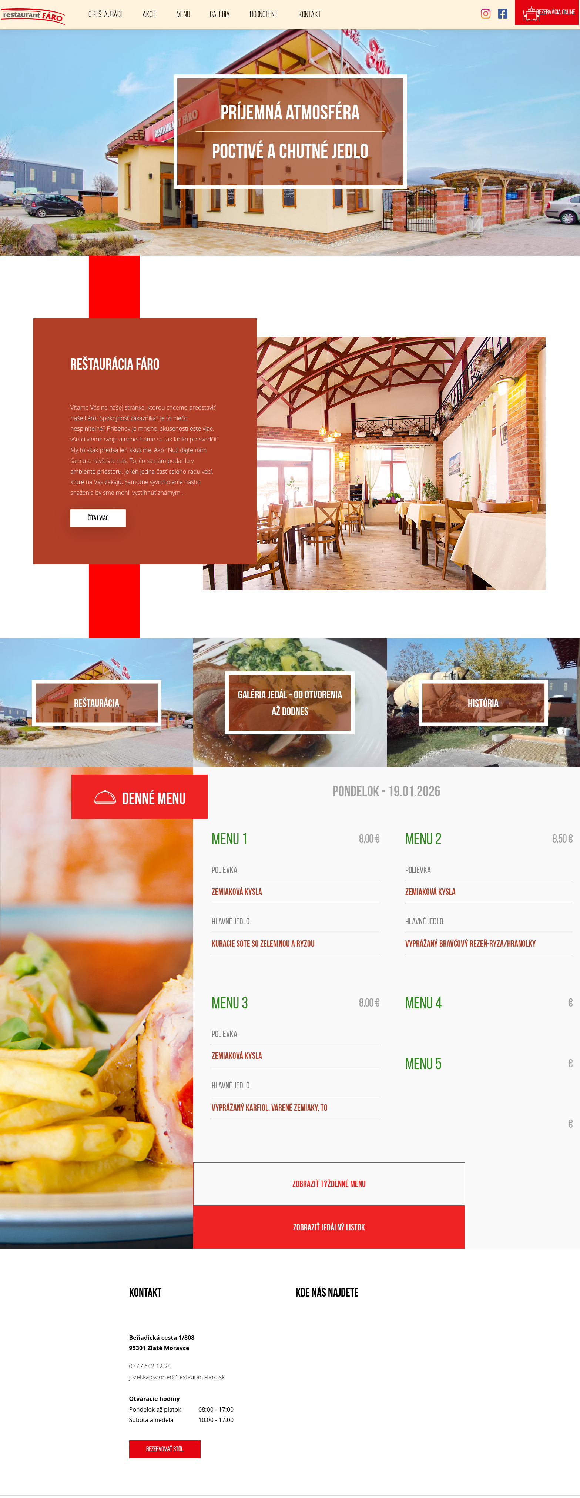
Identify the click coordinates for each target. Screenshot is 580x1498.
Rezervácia (552, 14)
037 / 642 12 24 (150, 1332)
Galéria (220, 14)
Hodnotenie (264, 14)
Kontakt (310, 14)
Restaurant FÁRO (340, 1474)
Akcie (150, 14)
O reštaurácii (105, 14)
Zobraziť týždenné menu (289, 1188)
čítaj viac (101, 518)
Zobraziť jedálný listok (483, 1188)
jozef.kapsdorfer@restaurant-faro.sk (177, 1343)
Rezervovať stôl (168, 1415)
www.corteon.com (317, 1485)
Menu (183, 14)
